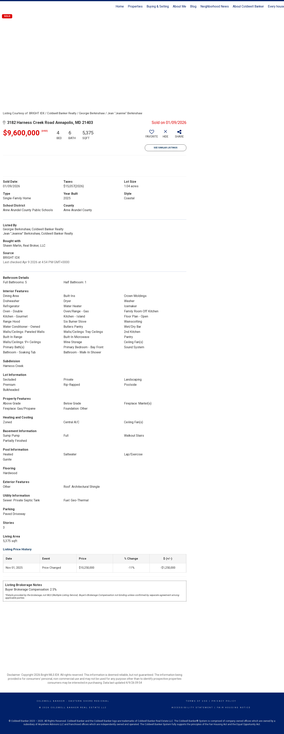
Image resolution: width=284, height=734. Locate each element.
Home (120, 6)
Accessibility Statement (192, 708)
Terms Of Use (197, 701)
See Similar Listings (166, 147)
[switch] (152, 135)
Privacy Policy (224, 701)
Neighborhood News (214, 6)
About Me (179, 6)
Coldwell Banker (51, 701)
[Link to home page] (5, 6)
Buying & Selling (158, 6)
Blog (193, 6)
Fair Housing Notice (234, 708)
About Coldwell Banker (248, 6)
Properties (135, 6)
